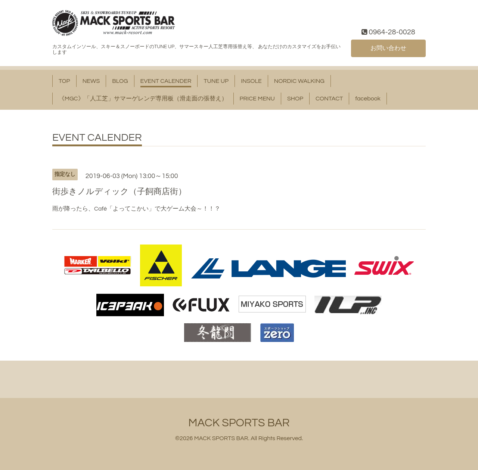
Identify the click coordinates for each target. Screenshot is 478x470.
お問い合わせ (388, 48)
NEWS (91, 81)
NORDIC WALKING (299, 81)
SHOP (295, 99)
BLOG (120, 81)
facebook (368, 99)
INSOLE (251, 81)
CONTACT (329, 99)
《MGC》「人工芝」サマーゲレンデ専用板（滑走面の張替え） (143, 99)
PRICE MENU (257, 99)
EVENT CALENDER (166, 81)
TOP (64, 81)
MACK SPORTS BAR (238, 423)
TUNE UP (216, 81)
